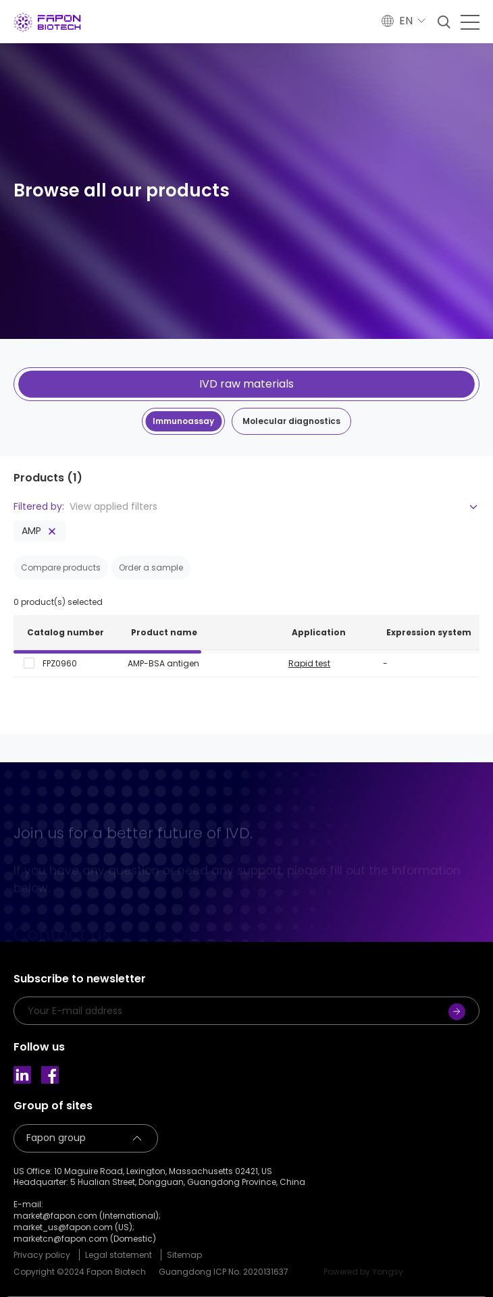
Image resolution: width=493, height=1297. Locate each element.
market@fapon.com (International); (87, 1216)
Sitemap (184, 1255)
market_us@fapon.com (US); (74, 1227)
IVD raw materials (246, 384)
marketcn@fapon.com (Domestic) (85, 1239)
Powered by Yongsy (363, 1271)
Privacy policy (42, 1255)
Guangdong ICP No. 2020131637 (223, 1271)
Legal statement (118, 1255)
